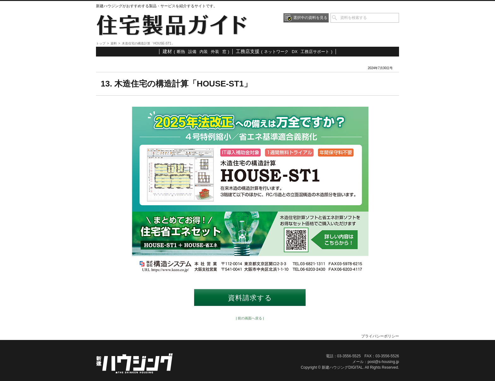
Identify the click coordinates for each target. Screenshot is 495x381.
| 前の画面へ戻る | (250, 318)
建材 (167, 51)
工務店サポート (315, 51)
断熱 (181, 51)
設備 (192, 51)
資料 (113, 43)
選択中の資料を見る (310, 17)
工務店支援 (247, 51)
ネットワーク (276, 51)
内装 (204, 51)
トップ (100, 43)
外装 (215, 51)
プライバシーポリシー (380, 336)
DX (294, 51)
